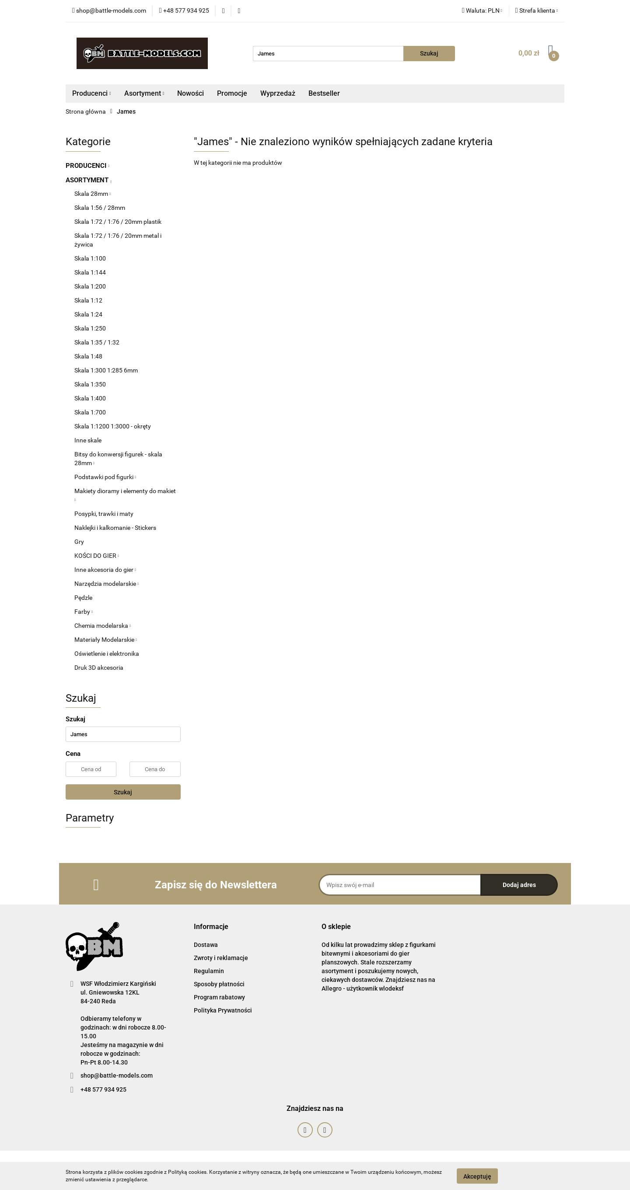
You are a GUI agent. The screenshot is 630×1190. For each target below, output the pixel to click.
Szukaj (123, 792)
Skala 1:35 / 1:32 (96, 342)
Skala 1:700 (90, 412)
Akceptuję (477, 1176)
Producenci (91, 93)
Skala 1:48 (88, 356)
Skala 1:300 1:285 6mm (106, 370)
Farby (83, 611)
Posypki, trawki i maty (103, 513)
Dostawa (206, 944)
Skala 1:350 (90, 384)
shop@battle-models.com (116, 1075)
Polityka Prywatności (223, 1010)
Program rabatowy (219, 997)
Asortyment (144, 93)
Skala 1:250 (90, 328)
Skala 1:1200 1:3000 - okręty (112, 426)
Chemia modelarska (102, 625)
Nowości (190, 93)
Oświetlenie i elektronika (106, 653)
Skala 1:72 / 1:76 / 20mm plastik (117, 221)
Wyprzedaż (277, 93)
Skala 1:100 (90, 258)
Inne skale (88, 440)
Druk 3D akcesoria (98, 667)
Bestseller (324, 93)
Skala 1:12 (88, 300)
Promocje (232, 93)
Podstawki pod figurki (105, 476)
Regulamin (209, 970)
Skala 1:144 (90, 272)
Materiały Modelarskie (105, 639)
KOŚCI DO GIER (96, 555)
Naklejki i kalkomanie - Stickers (115, 527)
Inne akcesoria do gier (105, 569)
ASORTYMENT (89, 180)
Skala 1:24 (88, 314)
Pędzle (83, 597)
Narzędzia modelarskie (106, 583)
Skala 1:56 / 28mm (99, 207)
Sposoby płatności (219, 984)
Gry (79, 541)
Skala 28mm (92, 193)
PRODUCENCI (87, 166)
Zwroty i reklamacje (221, 957)
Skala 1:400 (90, 398)
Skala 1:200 (90, 286)
